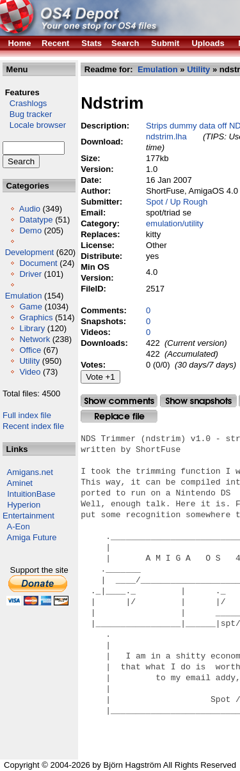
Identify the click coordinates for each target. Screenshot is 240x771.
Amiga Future (32, 537)
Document (38, 263)
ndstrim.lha (166, 136)
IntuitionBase (31, 494)
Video (29, 372)
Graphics (35, 317)
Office (30, 350)
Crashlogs (25, 103)
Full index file (27, 415)
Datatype (35, 219)
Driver (30, 274)
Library (32, 328)
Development (29, 252)
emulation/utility (175, 223)
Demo (30, 230)
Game (30, 306)
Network (34, 339)
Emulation (23, 295)
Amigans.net (30, 472)
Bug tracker (27, 114)
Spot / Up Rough (176, 201)
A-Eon (18, 526)
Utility (29, 361)
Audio (29, 209)
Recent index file (33, 426)
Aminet (20, 483)
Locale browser (34, 125)
